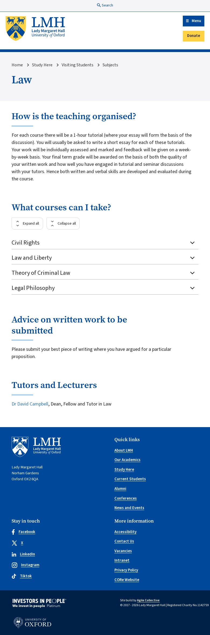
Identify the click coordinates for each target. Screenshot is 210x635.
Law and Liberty (104, 257)
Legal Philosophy (104, 288)
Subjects (110, 65)
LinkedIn (23, 554)
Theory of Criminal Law (104, 273)
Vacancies (123, 551)
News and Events (129, 508)
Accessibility (125, 532)
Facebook (23, 532)
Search (105, 5)
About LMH (123, 450)
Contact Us (124, 541)
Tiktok (22, 576)
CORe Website (126, 580)
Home (17, 65)
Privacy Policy (126, 570)
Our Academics (127, 460)
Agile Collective (148, 600)
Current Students (130, 479)
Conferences (125, 498)
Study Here (42, 65)
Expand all (31, 223)
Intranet (122, 560)
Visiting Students (77, 65)
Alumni (120, 489)
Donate (193, 36)
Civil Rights (104, 242)
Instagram (25, 565)
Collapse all (67, 223)
